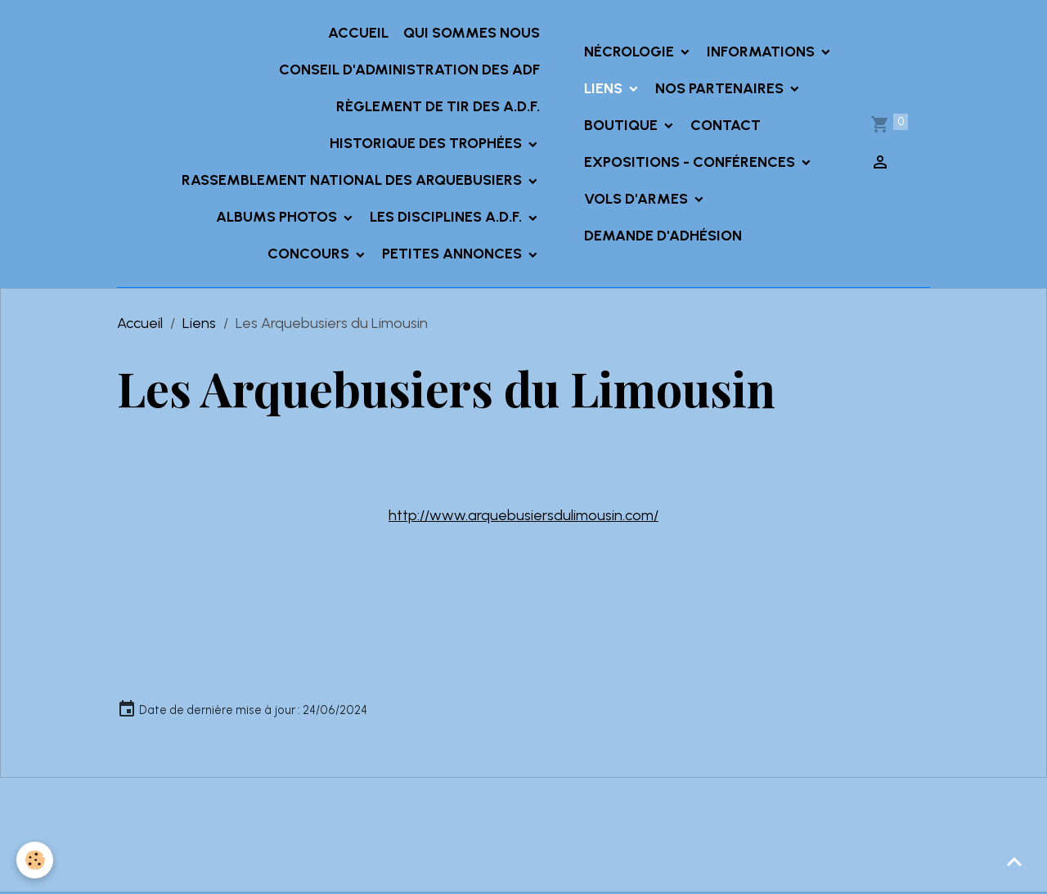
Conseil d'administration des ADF (409, 70)
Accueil (358, 33)
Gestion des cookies (523, 868)
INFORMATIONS (762, 52)
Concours (310, 254)
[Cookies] (34, 860)
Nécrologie (630, 52)
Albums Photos (278, 217)
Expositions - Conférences (691, 162)
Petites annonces (453, 254)
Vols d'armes (637, 199)
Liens (605, 88)
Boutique (622, 125)
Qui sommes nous (471, 33)
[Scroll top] (1014, 861)
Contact (725, 125)
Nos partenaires (721, 88)
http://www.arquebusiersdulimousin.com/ (523, 515)
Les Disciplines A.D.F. (447, 217)
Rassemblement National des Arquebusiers (353, 180)
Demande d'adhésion (663, 236)
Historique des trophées (427, 143)
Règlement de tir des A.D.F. (438, 106)
